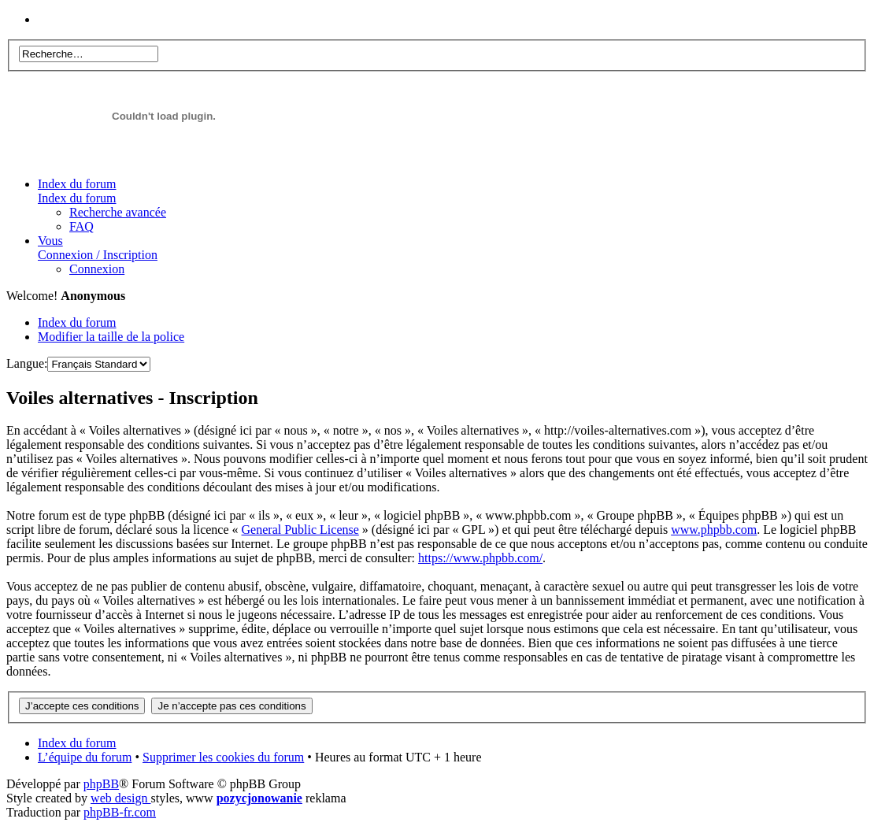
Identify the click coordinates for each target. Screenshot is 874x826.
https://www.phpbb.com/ (480, 558)
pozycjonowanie (259, 798)
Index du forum (77, 191)
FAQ (81, 226)
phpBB (101, 784)
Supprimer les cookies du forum (223, 757)
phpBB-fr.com (119, 812)
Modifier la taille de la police (111, 336)
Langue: (26, 363)
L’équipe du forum (84, 757)
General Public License (300, 529)
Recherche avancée (117, 212)
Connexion (96, 269)
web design (120, 798)
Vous (97, 247)
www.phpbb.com (714, 529)
